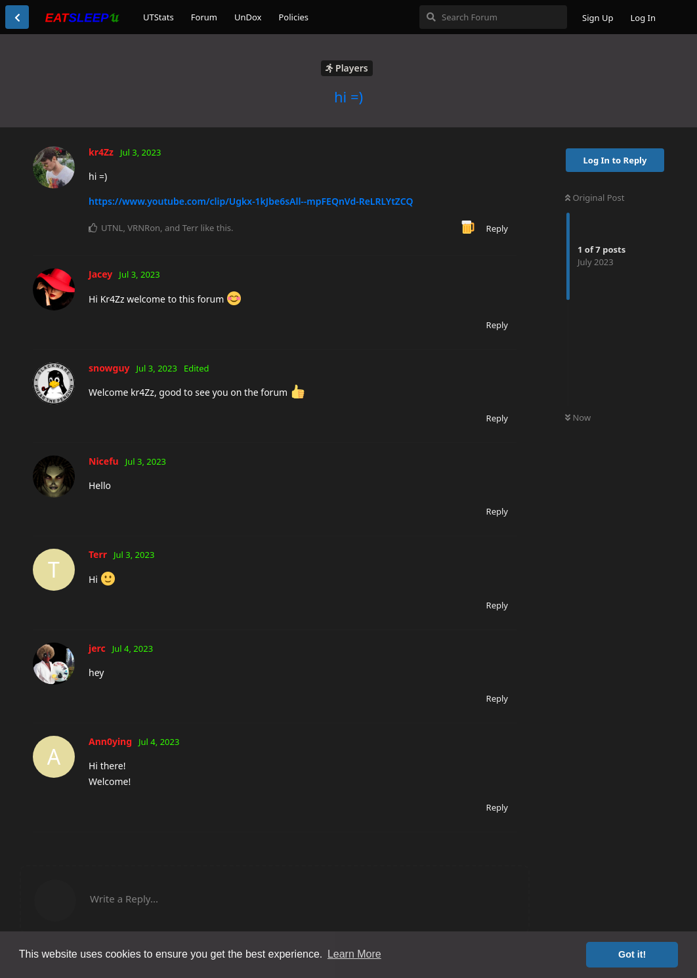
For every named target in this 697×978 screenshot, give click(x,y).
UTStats (158, 17)
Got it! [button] (632, 954)
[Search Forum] (493, 17)
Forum (204, 17)
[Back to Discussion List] (17, 17)
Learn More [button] (354, 954)
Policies (293, 17)
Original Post (594, 197)
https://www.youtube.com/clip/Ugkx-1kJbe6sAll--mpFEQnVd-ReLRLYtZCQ (251, 201)
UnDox (248, 17)
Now (578, 417)
